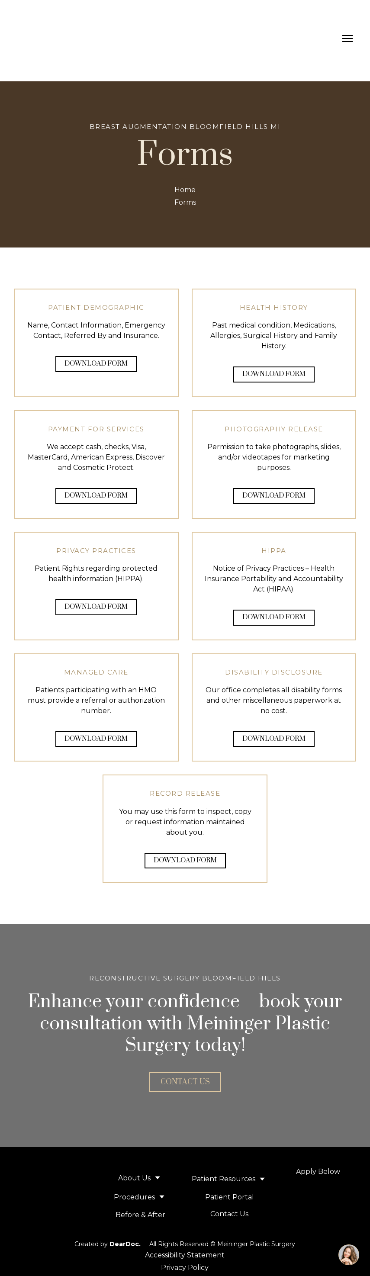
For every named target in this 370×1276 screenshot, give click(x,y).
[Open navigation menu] (347, 38)
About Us (134, 1178)
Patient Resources (223, 1179)
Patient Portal (229, 1197)
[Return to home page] (55, 38)
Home (185, 190)
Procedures (134, 1197)
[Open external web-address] (318, 1194)
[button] (96, 364)
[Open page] (318, 1218)
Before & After (140, 1215)
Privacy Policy (185, 1267)
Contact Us (229, 1214)
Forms (185, 202)
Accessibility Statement (185, 1255)
